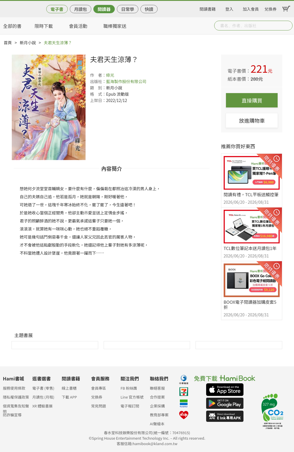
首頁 (8, 42)
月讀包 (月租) (43, 397)
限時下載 (43, 25)
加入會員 (251, 8)
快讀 (149, 9)
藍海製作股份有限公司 (126, 81)
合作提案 (157, 397)
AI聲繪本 (157, 423)
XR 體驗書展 (42, 406)
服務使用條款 (14, 388)
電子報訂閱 (130, 406)
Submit (287, 25)
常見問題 (98, 406)
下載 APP (69, 397)
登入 (229, 8)
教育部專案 (159, 415)
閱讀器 (104, 9)
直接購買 (251, 100)
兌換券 (270, 8)
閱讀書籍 (208, 8)
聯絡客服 (157, 388)
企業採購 (157, 406)
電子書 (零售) (43, 388)
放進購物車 (252, 120)
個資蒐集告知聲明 (16, 407)
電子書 (57, 9)
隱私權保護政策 (16, 397)
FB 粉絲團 (129, 388)
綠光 (110, 75)
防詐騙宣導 (12, 415)
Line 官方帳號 (132, 397)
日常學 (127, 9)
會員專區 (98, 388)
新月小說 (28, 42)
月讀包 (80, 9)
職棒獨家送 (114, 25)
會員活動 (78, 25)
